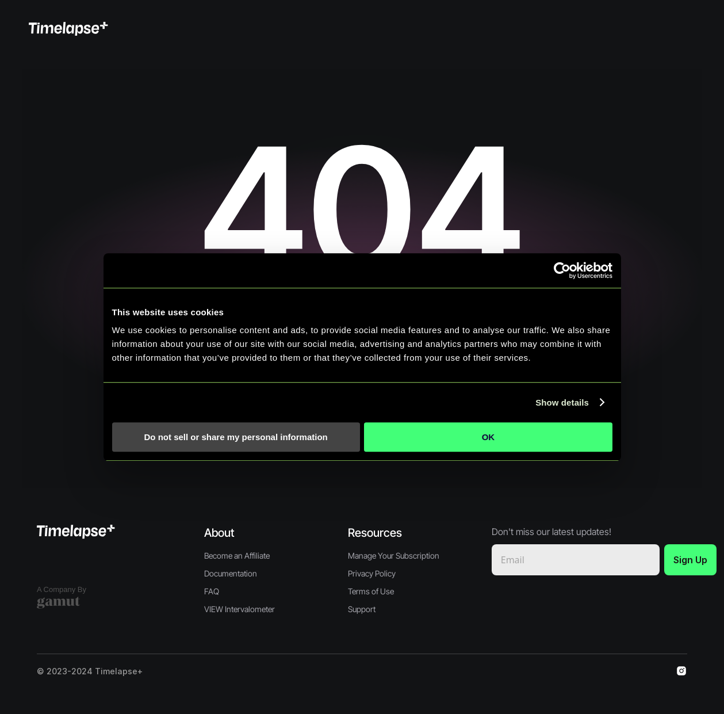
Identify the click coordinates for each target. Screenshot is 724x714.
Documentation (230, 573)
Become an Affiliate (237, 555)
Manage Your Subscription (393, 555)
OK (488, 437)
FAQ (211, 591)
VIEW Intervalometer (239, 609)
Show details (562, 402)
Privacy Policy (372, 573)
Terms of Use (371, 591)
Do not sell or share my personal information (236, 437)
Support (362, 609)
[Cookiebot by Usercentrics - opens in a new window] (562, 270)
